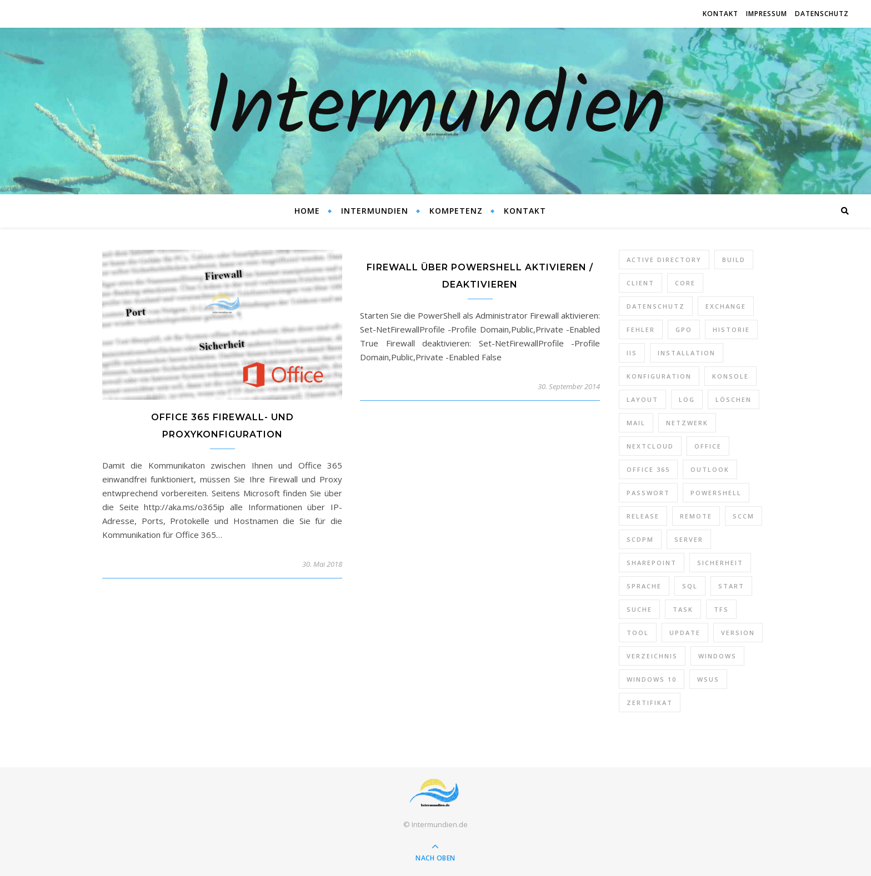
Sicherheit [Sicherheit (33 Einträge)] (720, 562)
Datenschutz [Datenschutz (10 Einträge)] (656, 306)
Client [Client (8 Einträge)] (640, 283)
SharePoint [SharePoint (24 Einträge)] (652, 562)
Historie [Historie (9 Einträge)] (731, 329)
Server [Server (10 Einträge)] (688, 539)
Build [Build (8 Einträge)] (733, 259)
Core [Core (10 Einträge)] (685, 283)
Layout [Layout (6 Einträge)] (642, 399)
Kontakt (720, 13)
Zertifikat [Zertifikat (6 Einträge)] (650, 702)
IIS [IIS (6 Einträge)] (632, 353)
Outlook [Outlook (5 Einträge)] (709, 469)
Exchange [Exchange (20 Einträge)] (725, 306)
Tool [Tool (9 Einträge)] (638, 632)
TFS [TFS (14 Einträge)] (721, 609)
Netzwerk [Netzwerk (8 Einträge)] (687, 423)
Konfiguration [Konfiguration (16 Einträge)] (659, 376)
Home (307, 210)
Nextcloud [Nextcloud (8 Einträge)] (650, 446)
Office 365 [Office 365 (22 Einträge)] (648, 469)
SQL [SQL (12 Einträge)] (690, 586)
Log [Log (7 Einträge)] (687, 399)
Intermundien (436, 111)
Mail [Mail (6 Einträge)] (636, 423)
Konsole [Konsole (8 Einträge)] (730, 376)
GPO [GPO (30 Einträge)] (683, 329)
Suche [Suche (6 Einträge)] (639, 609)
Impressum (766, 13)
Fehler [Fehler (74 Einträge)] (641, 329)
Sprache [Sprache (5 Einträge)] (644, 586)
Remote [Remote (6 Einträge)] (696, 516)
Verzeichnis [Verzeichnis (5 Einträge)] (652, 656)
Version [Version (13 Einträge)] (738, 632)
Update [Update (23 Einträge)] (684, 632)
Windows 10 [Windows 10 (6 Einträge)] (652, 679)
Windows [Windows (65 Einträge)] (717, 656)
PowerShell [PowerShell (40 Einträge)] (716, 493)
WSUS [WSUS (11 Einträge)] (708, 679)
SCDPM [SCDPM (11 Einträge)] (640, 539)
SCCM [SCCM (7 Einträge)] (743, 516)
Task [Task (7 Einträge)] (683, 609)
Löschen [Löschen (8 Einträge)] (733, 399)
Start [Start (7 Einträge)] (731, 586)
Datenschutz (822, 13)
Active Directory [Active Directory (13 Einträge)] (664, 259)
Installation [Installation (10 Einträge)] (686, 353)
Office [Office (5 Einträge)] (708, 446)
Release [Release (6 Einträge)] (643, 516)
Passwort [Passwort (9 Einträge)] (648, 493)
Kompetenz (456, 210)
